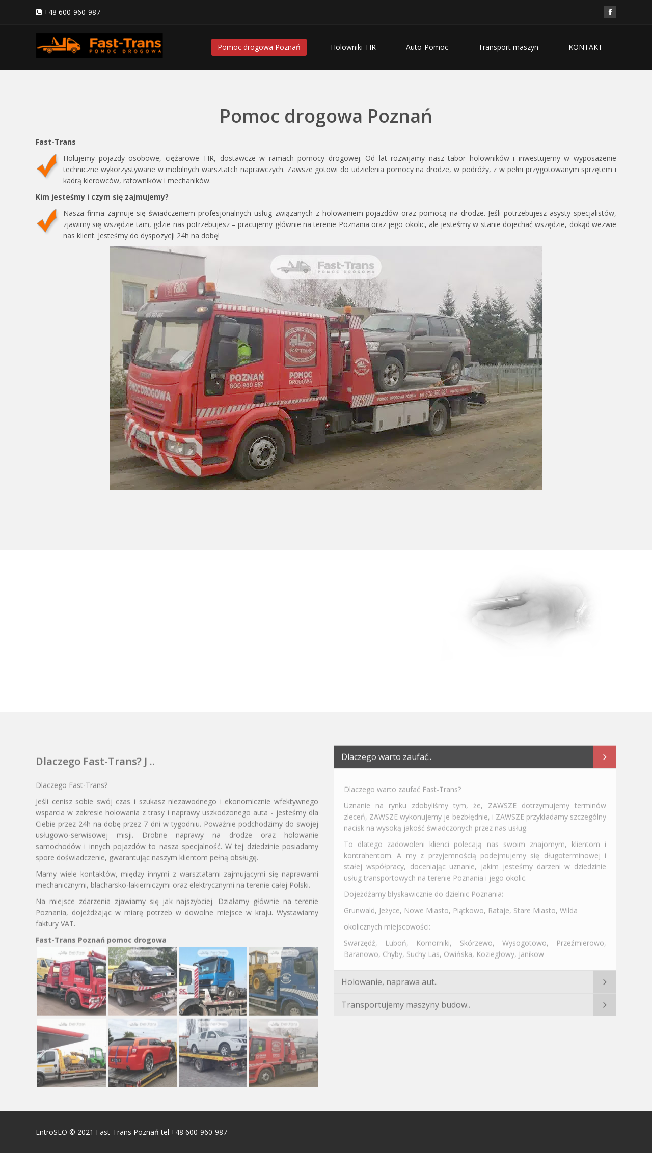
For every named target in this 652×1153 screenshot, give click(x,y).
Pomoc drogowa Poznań (259, 47)
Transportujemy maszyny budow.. (405, 1000)
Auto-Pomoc (427, 47)
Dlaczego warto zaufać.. (386, 752)
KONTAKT (585, 47)
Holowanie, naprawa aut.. (389, 977)
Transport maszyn (508, 47)
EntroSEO (51, 1132)
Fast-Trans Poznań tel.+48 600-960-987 (161, 1132)
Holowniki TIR (353, 47)
